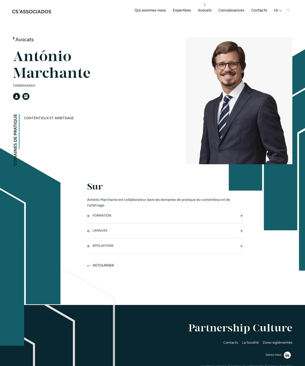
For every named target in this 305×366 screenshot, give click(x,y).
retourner (100, 266)
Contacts (259, 10)
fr (278, 11)
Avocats (205, 10)
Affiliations (100, 245)
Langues (97, 230)
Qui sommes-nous (150, 10)
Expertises (182, 10)
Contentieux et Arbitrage (49, 118)
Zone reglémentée (277, 343)
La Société (250, 343)
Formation (99, 215)
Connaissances (231, 10)
